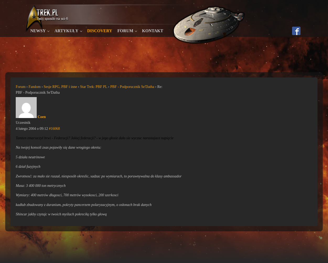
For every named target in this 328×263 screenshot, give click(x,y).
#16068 (54, 129)
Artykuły (66, 31)
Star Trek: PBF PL (93, 87)
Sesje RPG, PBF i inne (60, 87)
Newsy (38, 31)
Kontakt (152, 31)
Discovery (99, 31)
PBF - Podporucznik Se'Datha (132, 87)
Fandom (35, 87)
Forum (125, 31)
